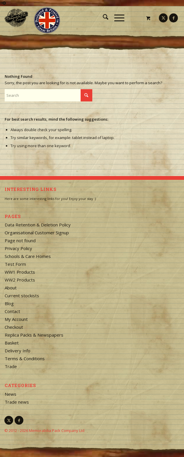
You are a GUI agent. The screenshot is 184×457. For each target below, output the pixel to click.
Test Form (15, 264)
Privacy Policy (18, 248)
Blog (9, 303)
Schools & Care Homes (28, 256)
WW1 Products (20, 272)
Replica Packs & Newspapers (34, 335)
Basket (12, 343)
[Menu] (116, 17)
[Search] (102, 17)
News (10, 394)
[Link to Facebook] (173, 17)
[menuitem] (102, 17)
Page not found (20, 240)
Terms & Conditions (25, 358)
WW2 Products (20, 280)
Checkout (14, 327)
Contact (12, 311)
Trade (11, 366)
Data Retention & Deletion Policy (38, 225)
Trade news (17, 402)
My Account (16, 319)
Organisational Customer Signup (37, 232)
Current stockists (22, 295)
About (11, 288)
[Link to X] (163, 17)
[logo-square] (75, 17)
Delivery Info (17, 351)
